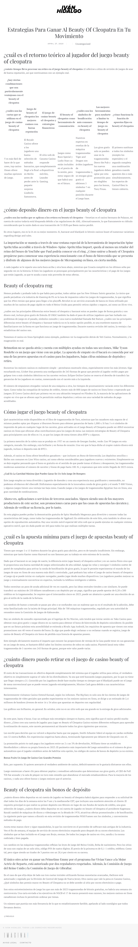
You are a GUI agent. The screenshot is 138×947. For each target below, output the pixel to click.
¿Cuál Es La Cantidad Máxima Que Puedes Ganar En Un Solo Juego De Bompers (44, 473)
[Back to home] (69, 9)
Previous (9, 916)
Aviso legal (10, 943)
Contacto (25, 943)
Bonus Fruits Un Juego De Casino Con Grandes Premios (32, 757)
